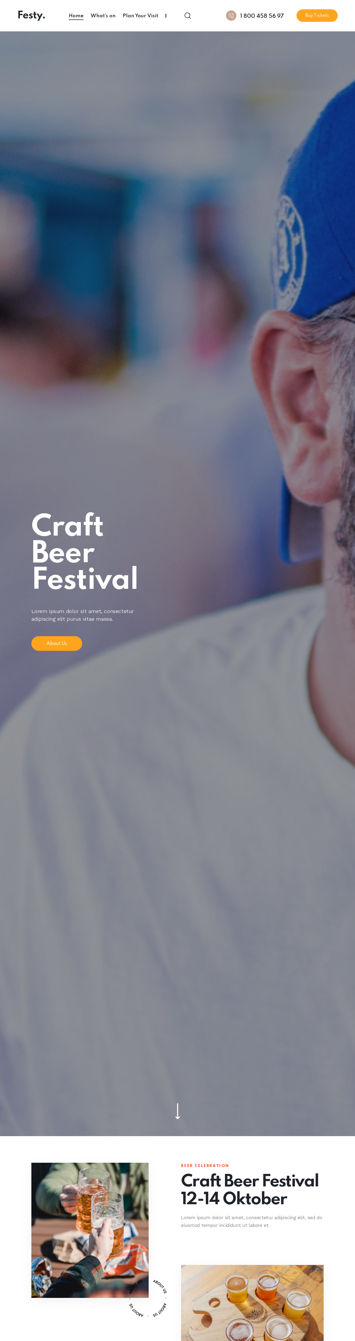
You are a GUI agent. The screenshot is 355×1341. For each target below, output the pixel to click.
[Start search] (187, 15)
